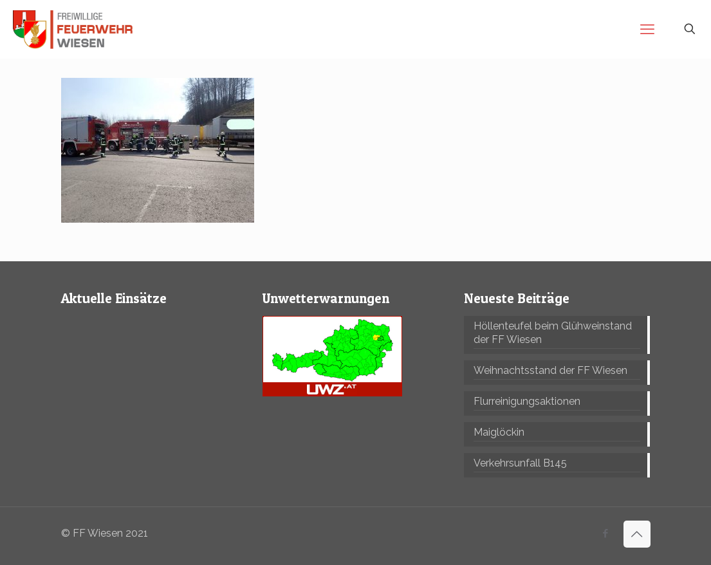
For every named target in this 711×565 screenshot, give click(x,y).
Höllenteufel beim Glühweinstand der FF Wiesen (553, 333)
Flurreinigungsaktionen (527, 401)
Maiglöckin (499, 432)
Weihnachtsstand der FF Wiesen (550, 370)
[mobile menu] (647, 29)
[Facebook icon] (606, 533)
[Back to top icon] (637, 534)
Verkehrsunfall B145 (520, 463)
